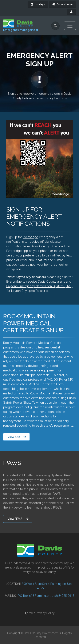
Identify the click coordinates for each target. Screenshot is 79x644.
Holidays (38, 4)
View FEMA (18, 518)
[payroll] (71, 12)
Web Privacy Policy (40, 613)
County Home (62, 4)
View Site (17, 436)
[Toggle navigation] (70, 26)
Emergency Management (20, 30)
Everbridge (30, 237)
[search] (55, 26)
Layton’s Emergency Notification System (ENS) (39, 286)
